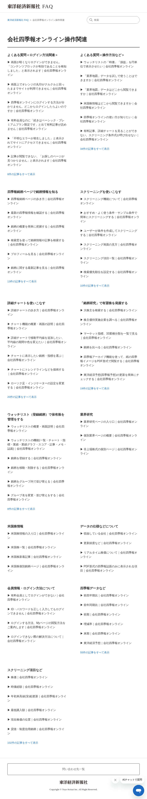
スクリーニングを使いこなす (100, 192)
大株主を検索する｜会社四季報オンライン (110, 310)
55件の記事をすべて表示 (95, 652)
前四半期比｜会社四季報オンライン (106, 595)
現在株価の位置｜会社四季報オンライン (36, 719)
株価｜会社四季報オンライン (29, 677)
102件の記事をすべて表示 (22, 742)
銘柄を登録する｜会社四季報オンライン (36, 458)
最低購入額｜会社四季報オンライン (33, 710)
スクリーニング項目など (24, 670)
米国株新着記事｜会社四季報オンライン (36, 556)
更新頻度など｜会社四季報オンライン (108, 543)
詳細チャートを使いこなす (26, 303)
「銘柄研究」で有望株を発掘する (104, 303)
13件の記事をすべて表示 (22, 281)
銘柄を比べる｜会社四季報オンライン (108, 347)
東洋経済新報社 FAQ (18, 20)
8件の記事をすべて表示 (21, 174)
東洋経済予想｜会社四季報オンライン (108, 643)
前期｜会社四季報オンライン (102, 614)
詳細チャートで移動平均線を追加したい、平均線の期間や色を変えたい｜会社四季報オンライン (36, 342)
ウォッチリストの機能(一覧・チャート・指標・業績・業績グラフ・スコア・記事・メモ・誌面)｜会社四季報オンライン (36, 444)
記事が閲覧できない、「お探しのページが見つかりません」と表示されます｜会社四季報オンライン (36, 160)
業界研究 (86, 414)
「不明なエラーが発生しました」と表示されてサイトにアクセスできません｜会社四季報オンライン (36, 142)
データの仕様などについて (99, 526)
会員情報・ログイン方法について (31, 588)
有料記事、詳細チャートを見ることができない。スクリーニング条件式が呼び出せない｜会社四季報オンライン (109, 135)
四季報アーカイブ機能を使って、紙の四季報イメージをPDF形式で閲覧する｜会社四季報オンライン (109, 361)
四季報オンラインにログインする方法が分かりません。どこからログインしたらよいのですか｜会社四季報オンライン (36, 106)
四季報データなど (93, 588)
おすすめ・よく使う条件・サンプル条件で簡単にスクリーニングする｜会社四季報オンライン (109, 217)
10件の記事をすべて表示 (95, 285)
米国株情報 (15, 526)
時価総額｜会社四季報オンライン (32, 686)
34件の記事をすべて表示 (95, 148)
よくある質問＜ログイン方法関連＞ (32, 55)
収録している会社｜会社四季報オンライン (110, 533)
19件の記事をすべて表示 (95, 388)
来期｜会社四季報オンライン (102, 633)
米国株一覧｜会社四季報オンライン (33, 547)
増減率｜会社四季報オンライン (103, 623)
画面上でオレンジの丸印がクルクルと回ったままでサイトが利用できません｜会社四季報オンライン (36, 88)
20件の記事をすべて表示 (22, 396)
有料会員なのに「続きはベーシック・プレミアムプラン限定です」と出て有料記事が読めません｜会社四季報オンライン (36, 124)
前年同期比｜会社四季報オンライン (106, 604)
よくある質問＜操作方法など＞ (102, 55)
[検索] (113, 19)
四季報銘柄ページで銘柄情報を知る (32, 192)
